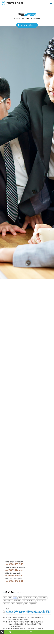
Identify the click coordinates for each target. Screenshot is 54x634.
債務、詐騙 (27, 597)
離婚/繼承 (17, 600)
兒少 (15, 597)
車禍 (12, 603)
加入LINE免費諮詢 (27, 25)
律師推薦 (19, 603)
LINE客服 (29, 632)
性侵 (20, 597)
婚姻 (10, 597)
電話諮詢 (2, 632)
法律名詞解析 (8, 600)
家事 (5, 597)
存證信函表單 (42, 597)
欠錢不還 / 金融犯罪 (29, 600)
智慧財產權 (33, 603)
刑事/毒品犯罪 (41, 600)
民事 (25, 603)
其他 (34, 597)
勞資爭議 (6, 603)
